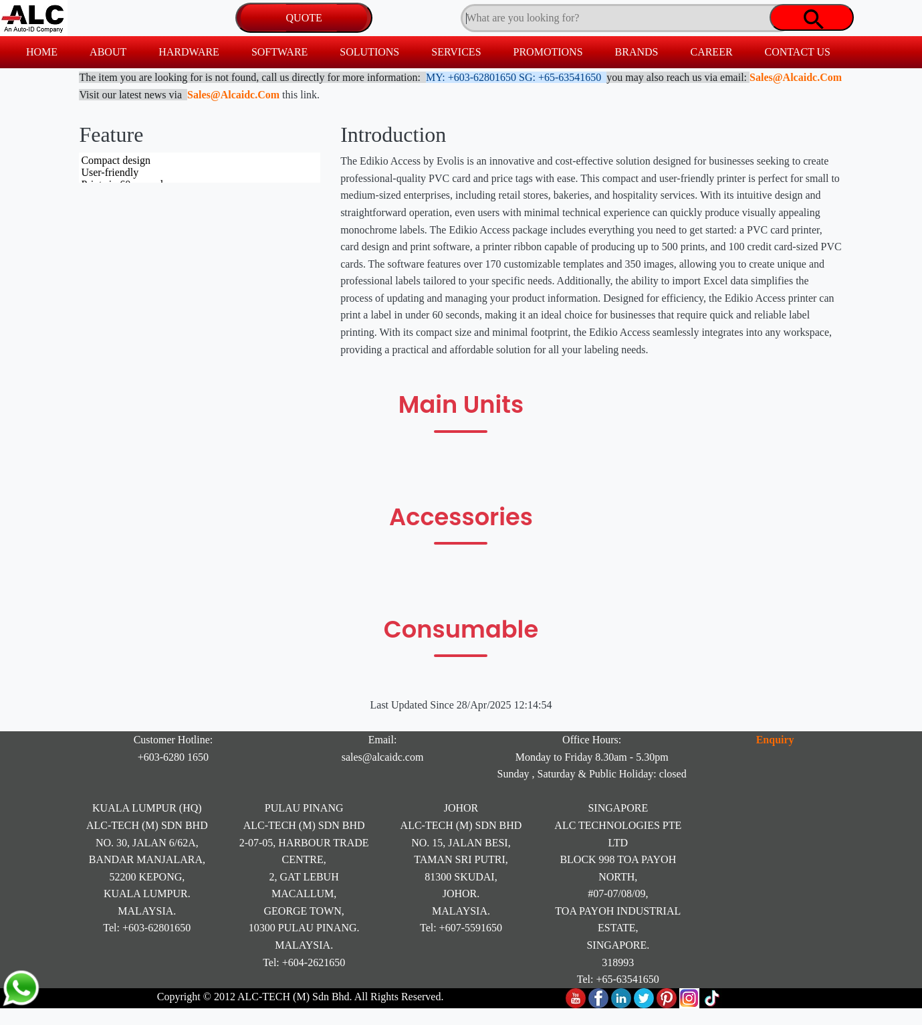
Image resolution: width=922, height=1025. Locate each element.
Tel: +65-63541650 (618, 979)
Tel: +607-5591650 (461, 927)
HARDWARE (188, 52)
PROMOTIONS (548, 52)
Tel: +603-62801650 (147, 927)
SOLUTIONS (369, 52)
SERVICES (456, 52)
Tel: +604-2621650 (304, 962)
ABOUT (108, 52)
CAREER (711, 52)
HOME (41, 52)
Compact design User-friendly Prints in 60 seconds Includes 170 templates (199, 168)
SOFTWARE (279, 52)
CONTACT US (797, 52)
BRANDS (637, 52)
